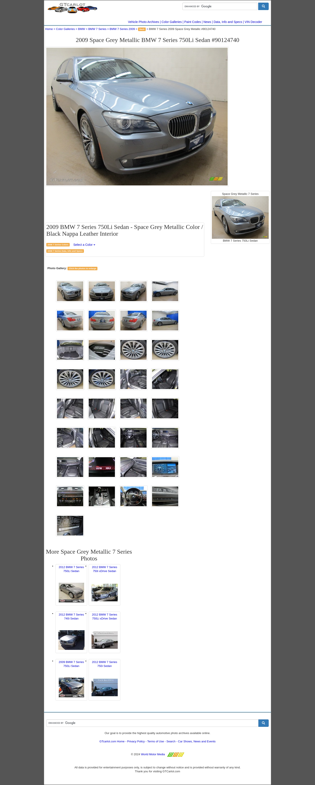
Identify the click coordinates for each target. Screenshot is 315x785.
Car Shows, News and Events (197, 741)
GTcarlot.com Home (112, 741)
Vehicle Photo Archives (143, 22)
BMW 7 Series (97, 29)
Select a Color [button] (84, 244)
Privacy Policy (136, 741)
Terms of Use (155, 741)
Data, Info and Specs (228, 22)
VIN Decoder (253, 22)
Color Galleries (172, 22)
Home (49, 29)
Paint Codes (192, 22)
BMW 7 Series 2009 (122, 29)
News (207, 22)
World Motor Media (153, 754)
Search (170, 741)
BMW (81, 29)
